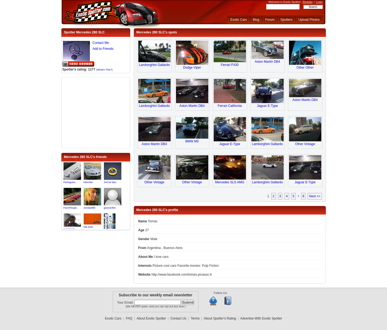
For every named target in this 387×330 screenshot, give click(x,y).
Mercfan (88, 182)
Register (307, 2)
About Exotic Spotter (151, 318)
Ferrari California (230, 106)
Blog (256, 20)
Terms (195, 318)
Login (319, 2)
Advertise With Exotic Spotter (261, 318)
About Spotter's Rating (220, 318)
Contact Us (178, 318)
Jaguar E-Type (267, 106)
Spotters (286, 20)
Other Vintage (305, 144)
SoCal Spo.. (111, 182)
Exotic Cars (238, 20)
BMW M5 (192, 141)
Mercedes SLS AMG (229, 182)
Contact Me (101, 43)
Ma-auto (88, 226)
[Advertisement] (95, 112)
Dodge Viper (192, 67)
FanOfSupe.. (71, 207)
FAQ (129, 318)
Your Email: (125, 302)
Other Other (305, 67)
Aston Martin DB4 (267, 62)
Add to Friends (103, 49)
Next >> (314, 196)
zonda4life (90, 207)
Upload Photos (309, 20)
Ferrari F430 (229, 65)
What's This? (104, 69)
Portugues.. (70, 182)
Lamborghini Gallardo (154, 65)
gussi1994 (110, 207)
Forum (270, 20)
